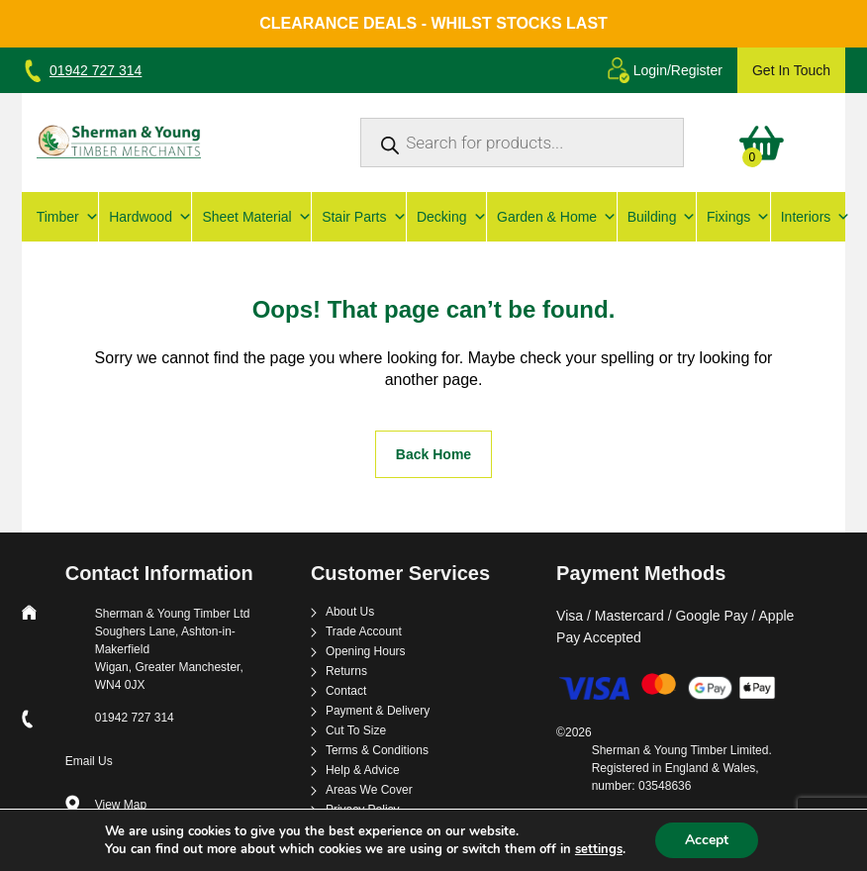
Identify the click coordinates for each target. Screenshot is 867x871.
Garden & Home (552, 217)
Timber (63, 217)
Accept (706, 839)
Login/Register (677, 70)
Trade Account (364, 632)
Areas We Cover (369, 790)
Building (657, 217)
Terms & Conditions (377, 750)
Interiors (811, 217)
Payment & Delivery (378, 711)
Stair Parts (359, 217)
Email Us (89, 761)
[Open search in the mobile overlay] (521, 142)
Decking (447, 217)
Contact (346, 691)
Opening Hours (366, 651)
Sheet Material (251, 217)
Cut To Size (356, 731)
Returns (346, 671)
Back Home (433, 454)
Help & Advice (363, 770)
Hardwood (145, 217)
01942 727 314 (95, 70)
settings (599, 849)
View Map (120, 805)
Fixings (733, 217)
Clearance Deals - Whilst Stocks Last (433, 23)
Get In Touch (791, 70)
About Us (350, 612)
